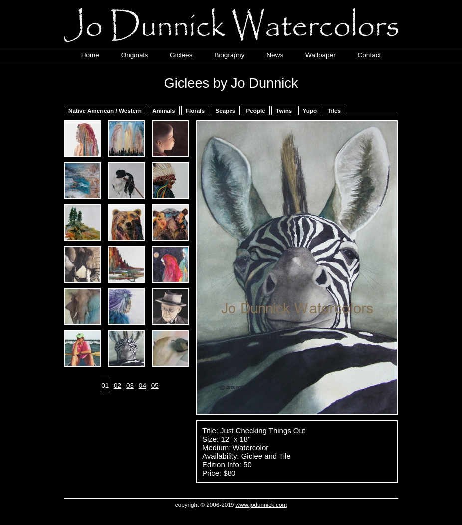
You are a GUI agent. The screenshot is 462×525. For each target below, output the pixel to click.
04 (142, 385)
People (255, 110)
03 (130, 385)
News (274, 55)
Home (90, 55)
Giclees (181, 55)
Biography (229, 55)
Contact (369, 55)
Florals (195, 110)
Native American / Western (105, 110)
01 (105, 385)
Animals (163, 110)
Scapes (225, 110)
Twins (284, 110)
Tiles (333, 110)
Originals (134, 55)
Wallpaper (320, 55)
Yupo (310, 110)
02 (117, 385)
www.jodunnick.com (261, 504)
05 (155, 385)
